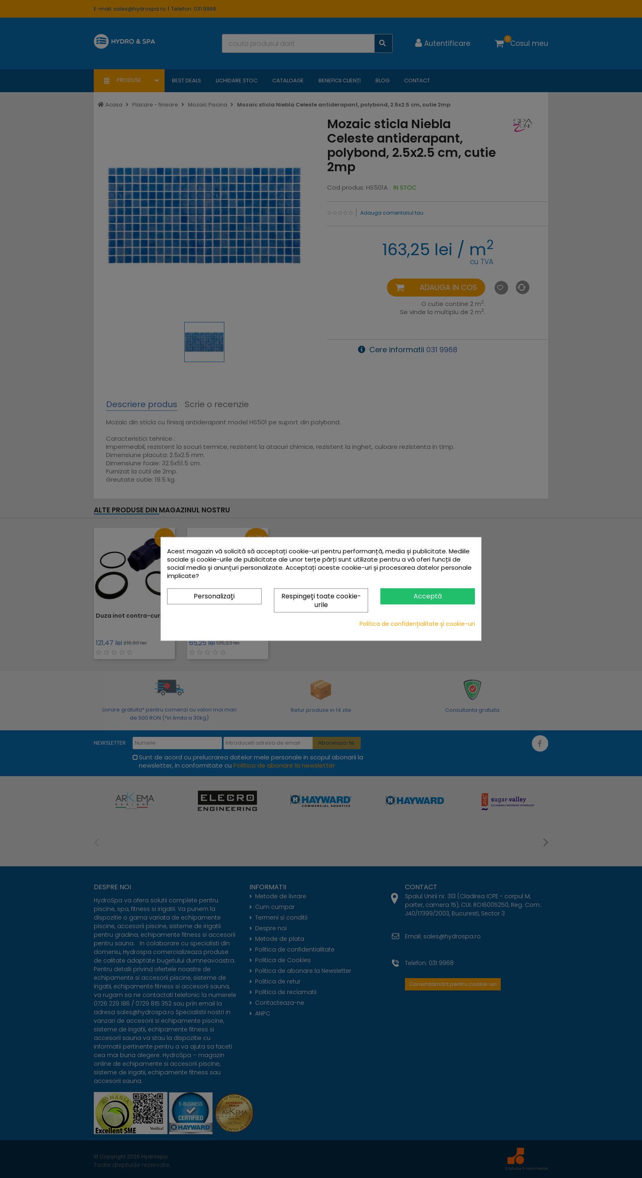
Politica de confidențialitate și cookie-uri (417, 624)
